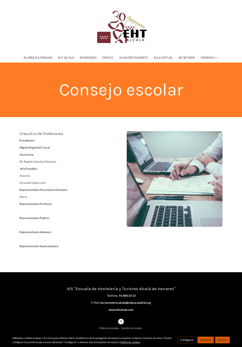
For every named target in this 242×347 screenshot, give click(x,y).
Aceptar (222, 340)
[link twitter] (121, 321)
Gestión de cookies (131, 328)
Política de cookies (109, 328)
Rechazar (205, 340)
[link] (121, 26)
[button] (209, 58)
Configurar (187, 340)
